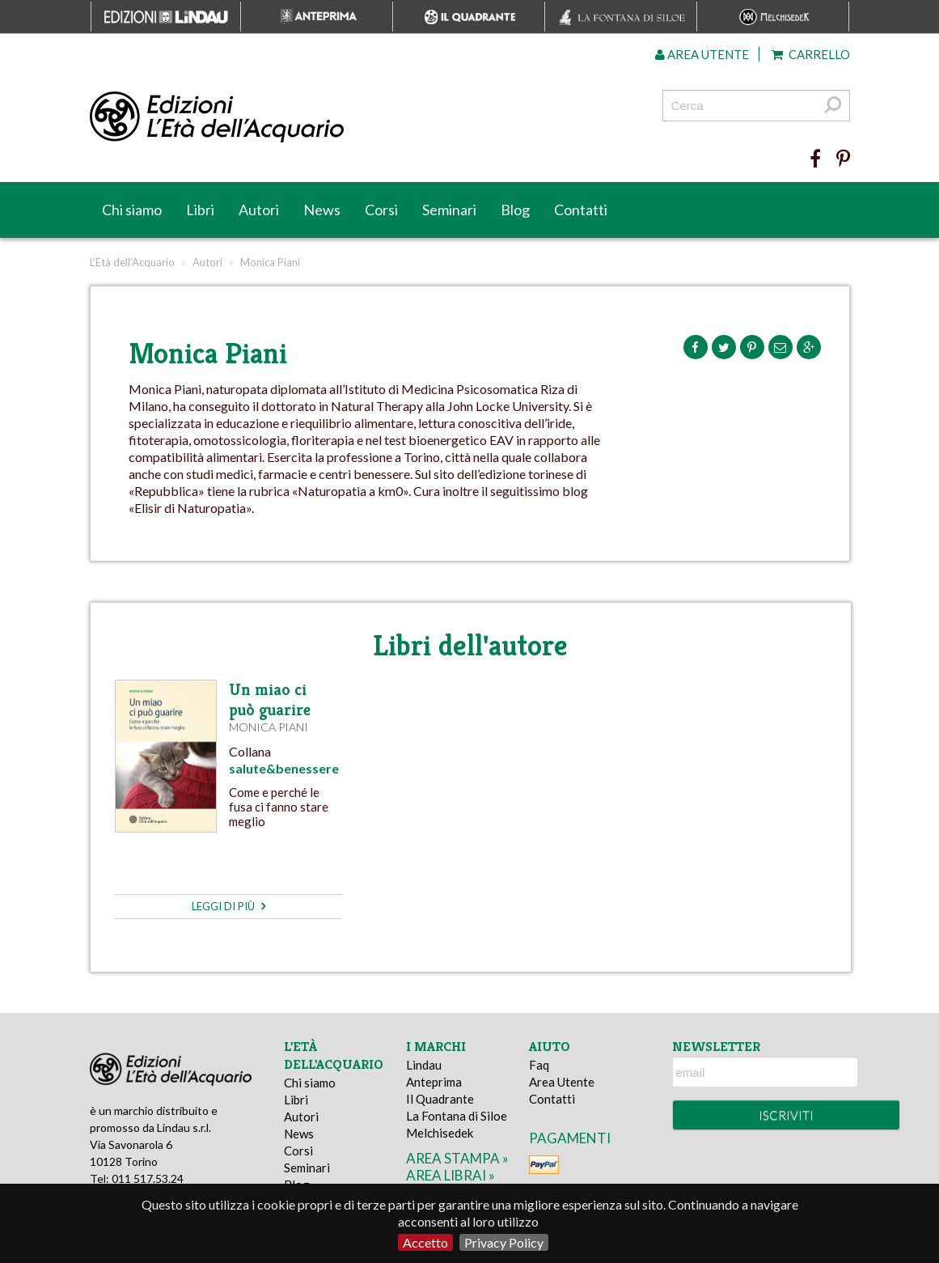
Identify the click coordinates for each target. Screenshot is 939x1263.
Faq (539, 1064)
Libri (200, 209)
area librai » (450, 1175)
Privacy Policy (504, 1242)
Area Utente (561, 1081)
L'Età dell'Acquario (132, 262)
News (321, 209)
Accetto (425, 1242)
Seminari (449, 209)
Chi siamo (132, 209)
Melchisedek (439, 1132)
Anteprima (434, 1081)
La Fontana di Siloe (456, 1115)
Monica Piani (268, 727)
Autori (259, 209)
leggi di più (228, 906)
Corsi (381, 209)
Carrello (811, 54)
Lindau (424, 1064)
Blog (515, 209)
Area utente (702, 54)
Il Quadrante (440, 1098)
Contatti (580, 209)
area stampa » (457, 1158)
